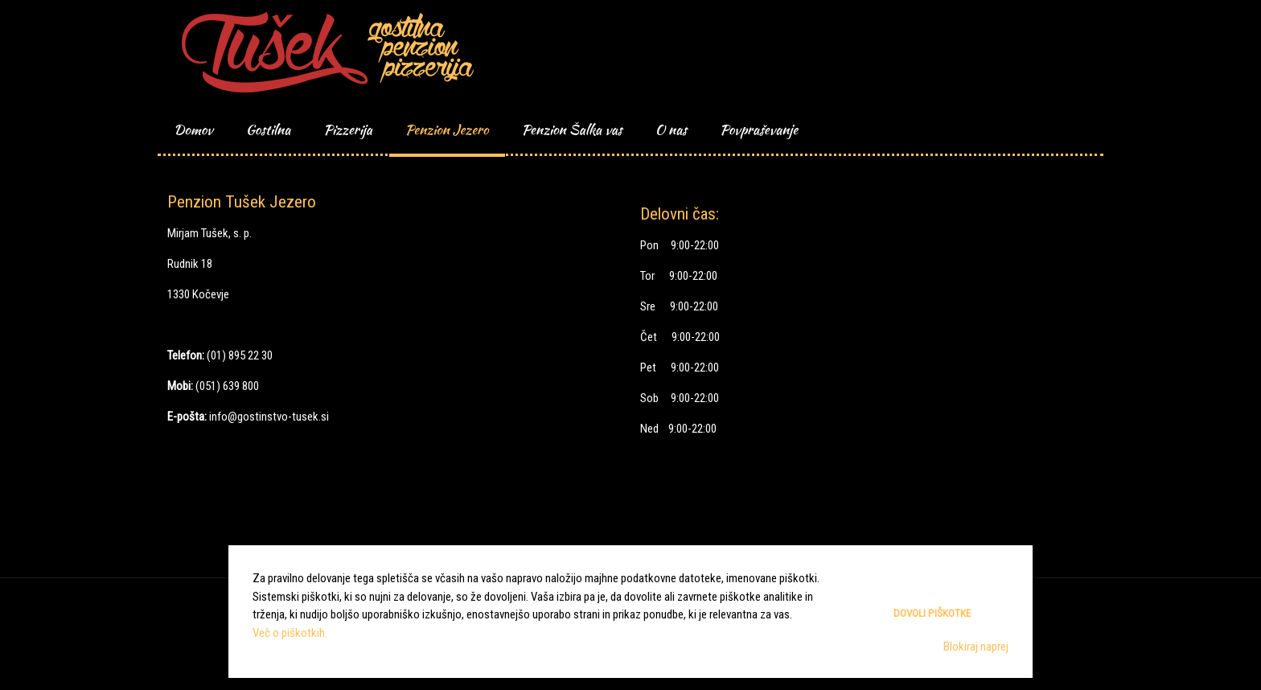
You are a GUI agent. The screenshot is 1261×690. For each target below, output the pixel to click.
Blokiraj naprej (975, 646)
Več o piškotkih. (290, 633)
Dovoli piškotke (932, 613)
